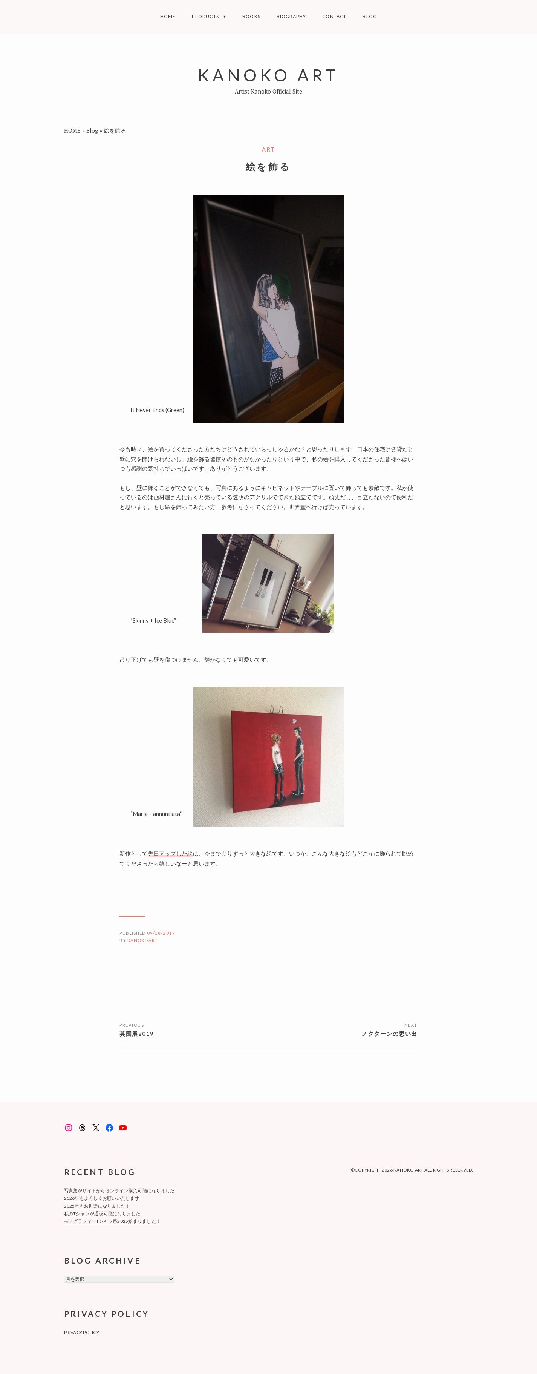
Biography (291, 16)
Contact (334, 16)
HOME (72, 130)
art (268, 149)
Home (168, 16)
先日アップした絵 (170, 853)
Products (205, 16)
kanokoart (142, 940)
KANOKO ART (268, 75)
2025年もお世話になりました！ (97, 1206)
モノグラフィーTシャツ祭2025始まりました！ (112, 1221)
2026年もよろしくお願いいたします (101, 1198)
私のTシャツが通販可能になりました (102, 1213)
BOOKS (251, 16)
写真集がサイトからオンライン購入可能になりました (119, 1190)
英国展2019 (136, 1033)
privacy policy (81, 1332)
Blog (370, 16)
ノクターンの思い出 (389, 1033)
